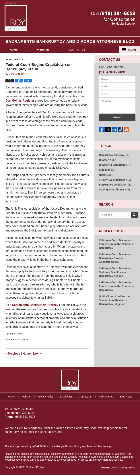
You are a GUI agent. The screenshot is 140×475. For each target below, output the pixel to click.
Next (37, 353)
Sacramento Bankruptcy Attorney (35, 304)
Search (134, 215)
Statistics (107, 169)
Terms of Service (96, 446)
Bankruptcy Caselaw (114, 155)
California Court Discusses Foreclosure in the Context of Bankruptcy (116, 244)
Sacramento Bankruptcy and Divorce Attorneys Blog (16, 17)
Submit (117, 117)
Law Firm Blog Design (118, 467)
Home (14, 49)
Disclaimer (66, 396)
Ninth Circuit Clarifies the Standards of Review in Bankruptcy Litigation (114, 300)
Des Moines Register (19, 100)
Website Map (105, 396)
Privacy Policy (45, 396)
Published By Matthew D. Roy (113, 18)
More (132, 49)
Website (43, 49)
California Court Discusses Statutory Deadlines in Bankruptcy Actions (115, 272)
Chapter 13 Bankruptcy (115, 179)
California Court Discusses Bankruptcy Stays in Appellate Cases (115, 258)
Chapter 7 (107, 160)
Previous (12, 353)
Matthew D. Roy (35, 467)
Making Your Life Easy (114, 189)
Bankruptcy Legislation (116, 184)
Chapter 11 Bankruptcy (115, 164)
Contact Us (77, 49)
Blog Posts (126, 396)
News (20, 333)
